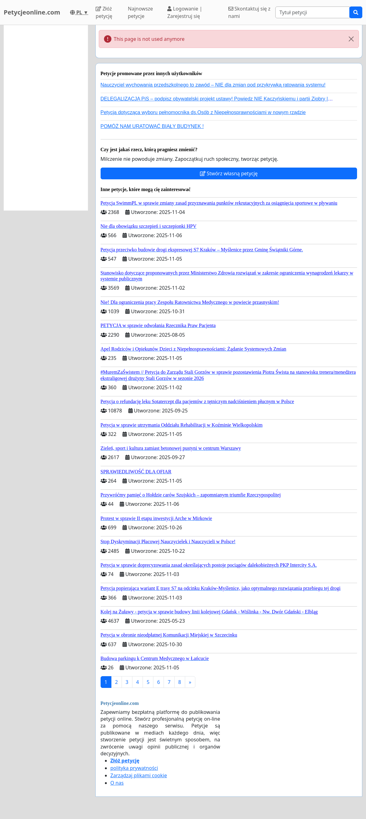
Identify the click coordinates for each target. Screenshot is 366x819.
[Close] (351, 39)
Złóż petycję (104, 12)
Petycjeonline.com (32, 12)
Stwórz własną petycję (229, 173)
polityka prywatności (134, 768)
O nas (117, 782)
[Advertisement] (46, 118)
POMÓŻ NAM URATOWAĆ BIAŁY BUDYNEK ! (152, 126)
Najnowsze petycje (140, 12)
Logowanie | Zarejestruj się (184, 12)
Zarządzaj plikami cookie (138, 775)
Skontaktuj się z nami (249, 12)
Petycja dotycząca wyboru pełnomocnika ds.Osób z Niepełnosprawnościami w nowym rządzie (203, 112)
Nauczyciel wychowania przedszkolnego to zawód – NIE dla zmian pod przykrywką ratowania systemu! (213, 84)
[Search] (312, 12)
